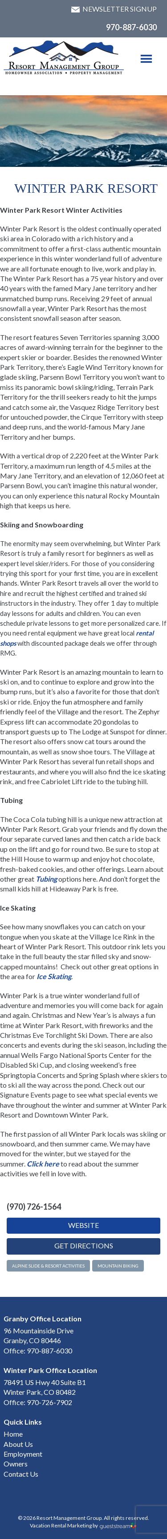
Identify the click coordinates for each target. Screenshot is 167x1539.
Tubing (46, 879)
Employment (23, 1454)
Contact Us (21, 1474)
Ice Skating (54, 976)
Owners (16, 1463)
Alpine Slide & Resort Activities (48, 1265)
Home (13, 1434)
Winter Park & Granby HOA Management (64, 57)
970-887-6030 (131, 27)
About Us (18, 1444)
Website (83, 1225)
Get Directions (83, 1245)
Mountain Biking (118, 1265)
